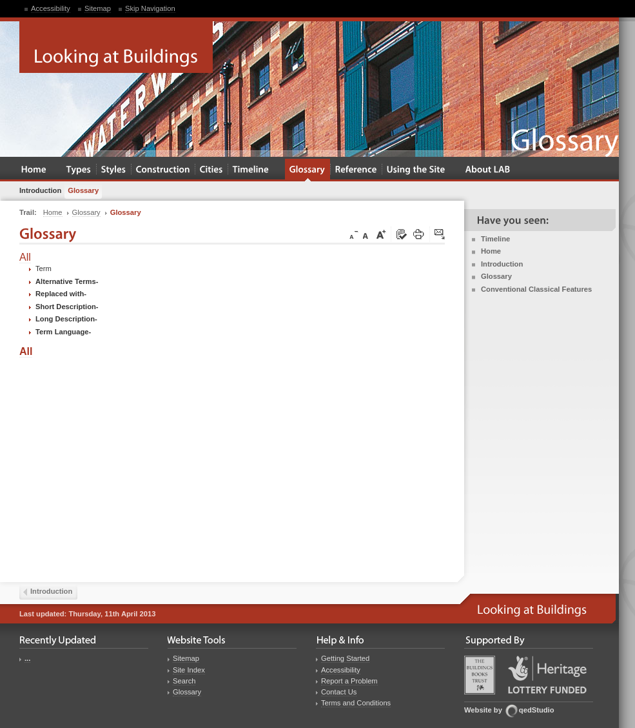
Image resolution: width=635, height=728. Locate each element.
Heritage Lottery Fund (547, 675)
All (25, 257)
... (27, 658)
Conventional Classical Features (536, 289)
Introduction (502, 264)
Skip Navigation (150, 8)
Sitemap (97, 8)
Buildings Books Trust (479, 675)
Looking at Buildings (116, 47)
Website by (483, 710)
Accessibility (50, 8)
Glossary (496, 276)
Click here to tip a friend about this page (440, 234)
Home (491, 251)
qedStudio (536, 710)
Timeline (495, 239)
